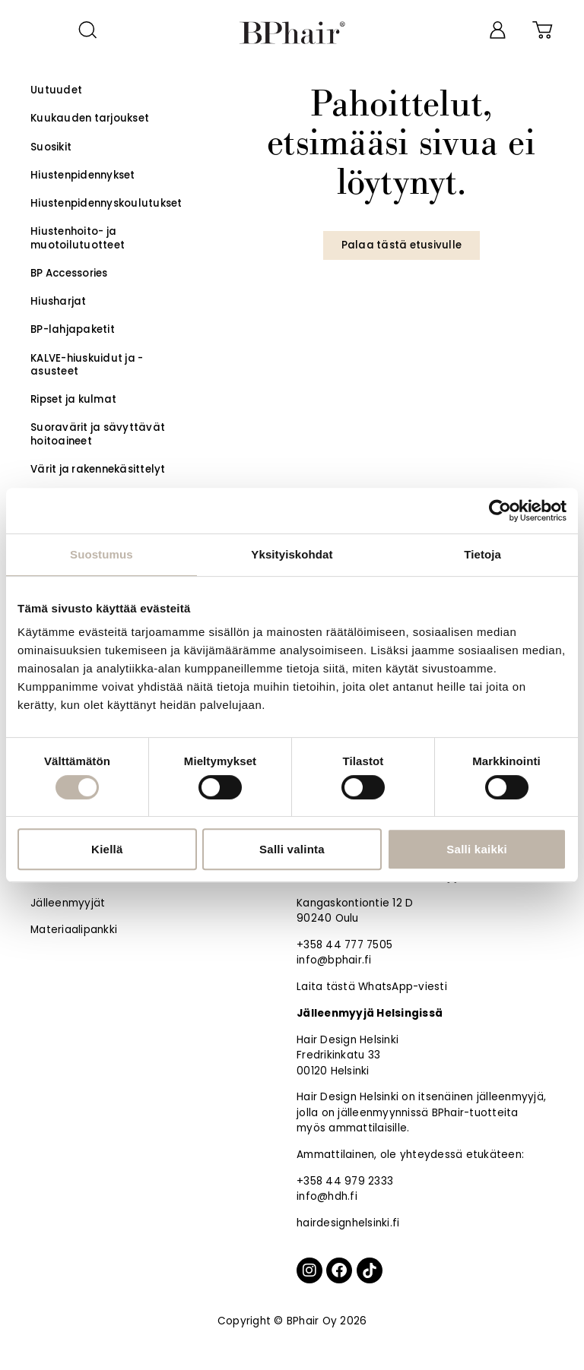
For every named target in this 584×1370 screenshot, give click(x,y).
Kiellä (107, 849)
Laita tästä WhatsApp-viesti (372, 986)
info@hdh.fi (327, 1196)
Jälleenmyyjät (67, 903)
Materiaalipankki (73, 929)
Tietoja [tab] (482, 554)
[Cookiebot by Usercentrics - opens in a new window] (500, 510)
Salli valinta (292, 849)
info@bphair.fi (334, 960)
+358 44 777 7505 (344, 945)
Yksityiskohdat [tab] (291, 554)
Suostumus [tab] (101, 554)
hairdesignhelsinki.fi (348, 1223)
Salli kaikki (476, 849)
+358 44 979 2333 (345, 1181)
